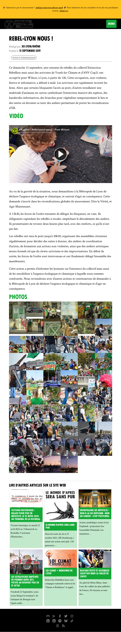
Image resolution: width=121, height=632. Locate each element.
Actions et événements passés (23, 57)
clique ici (63, 11)
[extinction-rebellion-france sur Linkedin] (54, 621)
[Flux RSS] (63, 625)
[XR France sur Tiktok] (72, 621)
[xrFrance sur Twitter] (66, 616)
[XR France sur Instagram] (60, 621)
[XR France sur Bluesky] (66, 621)
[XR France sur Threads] (57, 625)
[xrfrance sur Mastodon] (48, 616)
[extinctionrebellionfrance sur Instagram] (72, 616)
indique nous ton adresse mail (49, 8)
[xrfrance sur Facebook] (60, 616)
